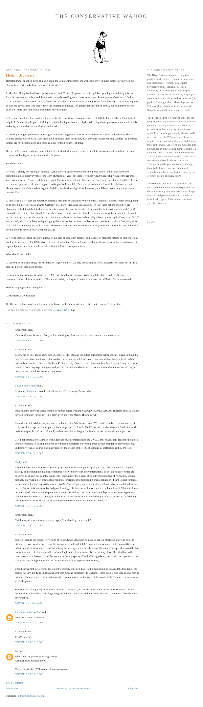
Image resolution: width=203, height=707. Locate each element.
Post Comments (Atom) (32, 695)
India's (30, 390)
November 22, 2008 (29, 674)
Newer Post (12, 688)
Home (86, 688)
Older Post (133, 688)
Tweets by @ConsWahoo (70, 688)
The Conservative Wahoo (101, 16)
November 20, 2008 (29, 525)
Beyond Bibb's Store (25, 385)
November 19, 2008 (29, 340)
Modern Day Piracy (20, 75)
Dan (17, 651)
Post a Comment (14, 682)
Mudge (18, 462)
